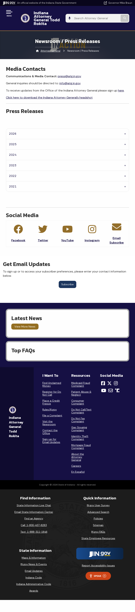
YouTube (67, 233)
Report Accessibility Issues (98, 558)
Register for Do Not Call (51, 386)
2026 (12, 127)
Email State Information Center (33, 504)
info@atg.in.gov (70, 76)
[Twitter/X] (109, 376)
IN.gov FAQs (98, 524)
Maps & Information (34, 550)
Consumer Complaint (77, 395)
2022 (12, 169)
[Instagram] (116, 376)
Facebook (18, 233)
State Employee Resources (98, 531)
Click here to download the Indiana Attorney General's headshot (49, 90)
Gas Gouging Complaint (79, 422)
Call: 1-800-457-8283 (34, 518)
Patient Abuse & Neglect (81, 386)
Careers (76, 458)
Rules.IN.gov (49, 402)
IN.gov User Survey (98, 498)
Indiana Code (34, 570)
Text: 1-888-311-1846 (33, 524)
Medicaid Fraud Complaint (80, 377)
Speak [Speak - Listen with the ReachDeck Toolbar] (97, 569)
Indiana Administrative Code (33, 577)
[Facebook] (103, 376)
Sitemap (98, 518)
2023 (12, 158)
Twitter (43, 233)
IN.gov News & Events (34, 557)
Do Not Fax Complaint (78, 413)
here (121, 83)
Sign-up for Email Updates (51, 433)
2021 (12, 179)
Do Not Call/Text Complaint (81, 404)
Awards (33, 583)
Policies (98, 511)
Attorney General (50, 43)
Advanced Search (98, 504)
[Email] (110, 383)
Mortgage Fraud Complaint (81, 439)
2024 (12, 148)
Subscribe (67, 277)
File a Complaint (52, 408)
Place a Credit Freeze (51, 395)
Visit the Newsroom (49, 416)
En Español (78, 464)
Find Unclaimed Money (51, 377)
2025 (12, 137)
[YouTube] (103, 383)
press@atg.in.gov (69, 69)
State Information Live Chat (34, 498)
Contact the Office (50, 425)
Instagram (92, 233)
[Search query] (113, 14)
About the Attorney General (77, 450)
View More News (24, 319)
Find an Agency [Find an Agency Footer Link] (33, 511)
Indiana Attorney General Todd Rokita (60, 14)
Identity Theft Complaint (79, 431)
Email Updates (34, 564)
